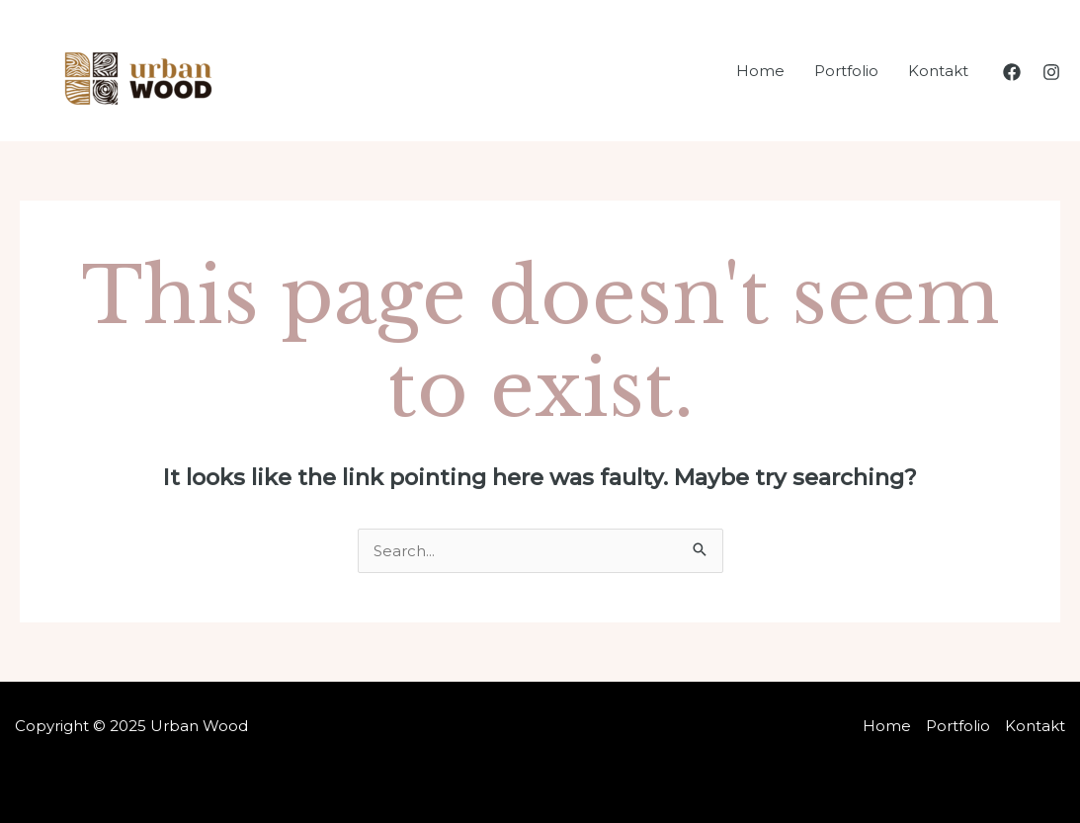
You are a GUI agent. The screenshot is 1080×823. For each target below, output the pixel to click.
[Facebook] (1012, 72)
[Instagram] (1051, 72)
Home (760, 70)
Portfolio (846, 70)
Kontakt (938, 70)
